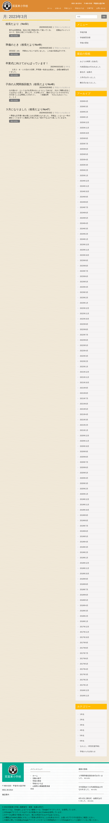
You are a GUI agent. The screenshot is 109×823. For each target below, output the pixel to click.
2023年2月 (84, 298)
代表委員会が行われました (90, 67)
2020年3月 (84, 483)
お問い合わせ (100, 8)
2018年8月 (84, 584)
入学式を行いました (87, 77)
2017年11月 (84, 632)
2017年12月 (84, 627)
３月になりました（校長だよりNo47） (29, 109)
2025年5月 (84, 154)
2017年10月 (84, 637)
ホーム (49, 8)
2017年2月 (84, 680)
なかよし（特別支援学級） (90, 746)
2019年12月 (84, 499)
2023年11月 (84, 250)
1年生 (82, 714)
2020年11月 (84, 441)
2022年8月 (84, 329)
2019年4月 (84, 542)
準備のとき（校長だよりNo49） (24, 44)
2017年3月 (84, 674)
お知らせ (58, 8)
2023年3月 (84, 292)
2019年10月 (84, 510)
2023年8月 (84, 266)
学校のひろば (79, 8)
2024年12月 (84, 181)
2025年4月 (84, 160)
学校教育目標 (85, 37)
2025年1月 (84, 175)
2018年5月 (84, 600)
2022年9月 (84, 324)
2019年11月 (84, 505)
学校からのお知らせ (62, 27)
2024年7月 (84, 207)
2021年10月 (84, 382)
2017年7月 (84, 653)
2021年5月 (84, 409)
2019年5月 (84, 536)
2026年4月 (84, 101)
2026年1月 (84, 117)
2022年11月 (84, 313)
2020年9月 (84, 451)
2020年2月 (84, 489)
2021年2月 (84, 425)
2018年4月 (84, 605)
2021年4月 (84, 414)
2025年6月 (84, 149)
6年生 (68, 67)
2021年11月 (84, 377)
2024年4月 (84, 223)
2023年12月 (84, 244)
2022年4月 (84, 351)
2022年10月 (84, 319)
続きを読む (14, 36)
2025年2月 (84, 170)
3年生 (82, 725)
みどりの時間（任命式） (89, 61)
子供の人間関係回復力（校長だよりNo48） (31, 84)
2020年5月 (84, 473)
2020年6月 (84, 467)
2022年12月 (84, 308)
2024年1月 (84, 239)
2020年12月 (84, 436)
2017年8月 (84, 648)
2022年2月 (84, 361)
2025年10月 (84, 133)
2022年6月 (84, 340)
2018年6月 (84, 595)
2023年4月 (84, 287)
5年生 (82, 735)
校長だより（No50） (18, 23)
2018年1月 (84, 621)
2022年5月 (84, 345)
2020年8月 (84, 457)
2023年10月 (84, 255)
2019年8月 (84, 520)
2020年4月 (84, 478)
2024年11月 (84, 186)
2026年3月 (84, 106)
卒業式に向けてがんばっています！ (27, 63)
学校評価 (83, 32)
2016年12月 (84, 690)
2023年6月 (84, 276)
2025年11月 (84, 128)
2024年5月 (84, 218)
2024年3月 (84, 229)
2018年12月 (84, 563)
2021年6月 (84, 404)
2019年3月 (84, 547)
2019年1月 (84, 558)
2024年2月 (84, 234)
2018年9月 (84, 579)
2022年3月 (84, 356)
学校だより (68, 8)
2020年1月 (84, 494)
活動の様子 (37, 778)
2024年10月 (84, 191)
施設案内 (5, 794)
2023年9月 (84, 260)
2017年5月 (84, 664)
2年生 (82, 720)
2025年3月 (84, 165)
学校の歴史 (84, 43)
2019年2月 (84, 552)
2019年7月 (84, 526)
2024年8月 (84, 202)
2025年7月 (84, 144)
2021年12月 (84, 372)
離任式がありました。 (88, 83)
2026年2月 (84, 112)
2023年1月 (84, 303)
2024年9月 (84, 197)
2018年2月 (84, 616)
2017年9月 (84, 643)
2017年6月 (84, 658)
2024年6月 (84, 213)
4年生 (82, 730)
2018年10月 (84, 574)
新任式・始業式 (86, 72)
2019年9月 (84, 515)
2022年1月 (84, 367)
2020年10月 (84, 446)
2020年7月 (84, 462)
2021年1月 (84, 430)
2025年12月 (84, 122)
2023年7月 (84, 271)
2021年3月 (84, 420)
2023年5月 (84, 282)
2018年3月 (84, 611)
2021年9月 (84, 388)
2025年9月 (84, 138)
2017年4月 (84, 669)
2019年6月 (84, 531)
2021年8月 (84, 393)
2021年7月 (84, 398)
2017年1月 (84, 685)
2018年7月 (84, 589)
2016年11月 (84, 696)
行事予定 (90, 8)
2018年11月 (84, 568)
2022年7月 (84, 335)
